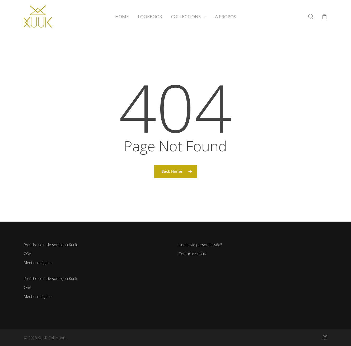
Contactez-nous (192, 253)
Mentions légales (38, 262)
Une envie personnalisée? (200, 244)
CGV (27, 253)
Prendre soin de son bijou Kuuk (50, 244)
